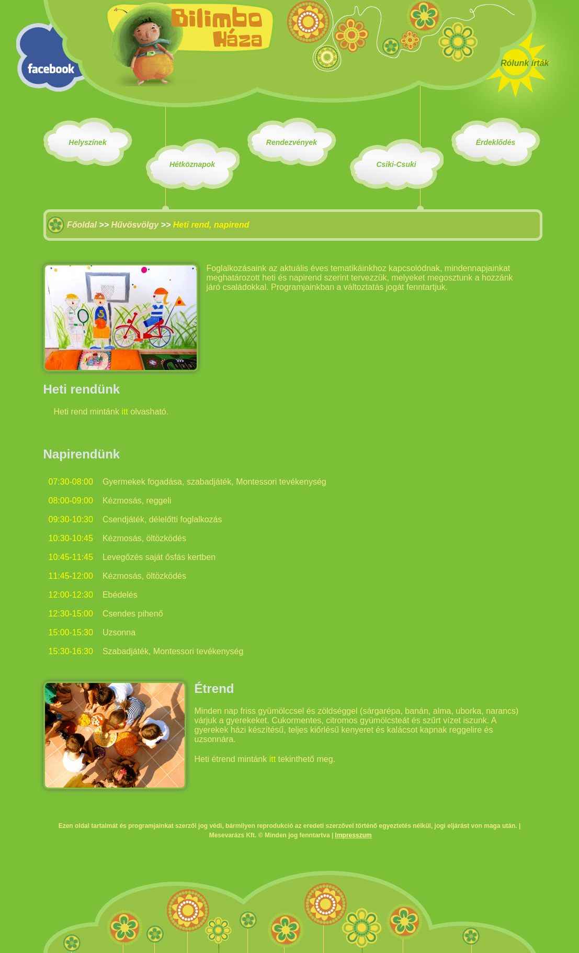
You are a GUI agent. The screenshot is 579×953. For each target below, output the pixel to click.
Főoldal (82, 224)
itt (124, 411)
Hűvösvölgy (134, 224)
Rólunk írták (525, 63)
